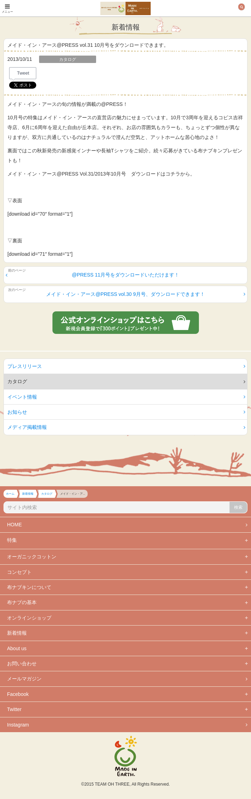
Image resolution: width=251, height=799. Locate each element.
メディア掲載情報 (126, 427)
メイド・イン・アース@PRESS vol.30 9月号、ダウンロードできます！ (145, 294)
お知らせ (126, 412)
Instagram (127, 725)
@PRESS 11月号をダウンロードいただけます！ (92, 275)
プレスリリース (126, 366)
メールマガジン (127, 678)
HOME (127, 524)
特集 (12, 540)
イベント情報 (126, 397)
